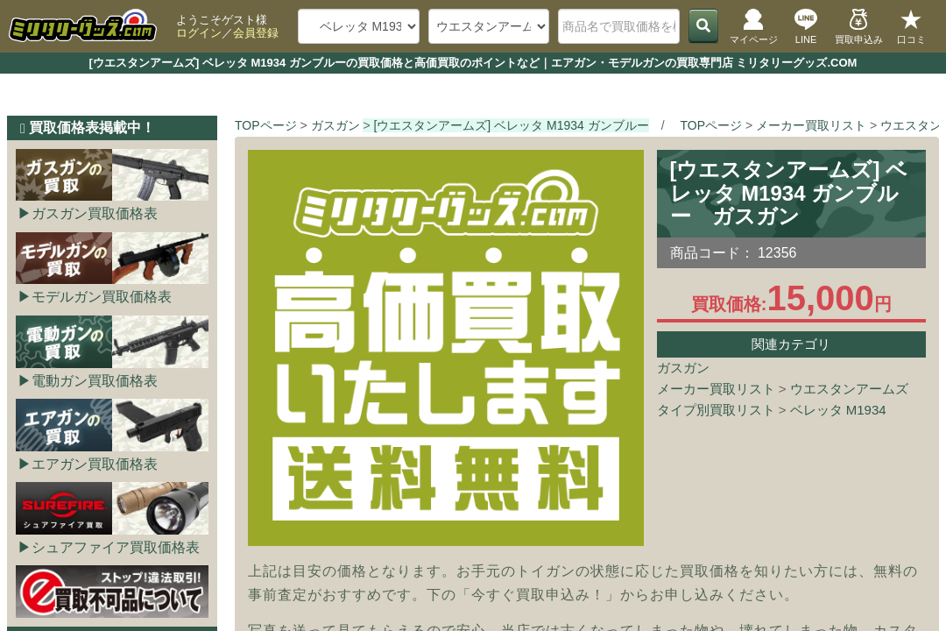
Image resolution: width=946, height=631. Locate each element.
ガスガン (683, 367)
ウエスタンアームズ (849, 388)
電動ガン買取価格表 (95, 380)
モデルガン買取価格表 (102, 296)
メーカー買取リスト (716, 388)
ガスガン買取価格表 (95, 213)
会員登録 (256, 32)
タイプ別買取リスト (716, 409)
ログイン (199, 32)
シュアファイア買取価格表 (116, 547)
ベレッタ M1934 (838, 409)
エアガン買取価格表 (95, 464)
